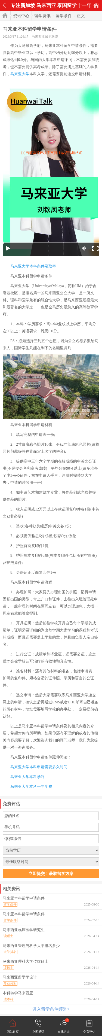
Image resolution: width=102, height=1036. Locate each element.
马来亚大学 (19, 74)
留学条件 (63, 16)
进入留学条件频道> (51, 1009)
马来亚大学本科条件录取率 (33, 266)
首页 (96, 5)
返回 (4, 5)
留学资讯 (42, 16)
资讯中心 (21, 16)
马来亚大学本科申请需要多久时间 (38, 767)
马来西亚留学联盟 (45, 36)
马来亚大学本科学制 (27, 777)
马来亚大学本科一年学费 (31, 787)
